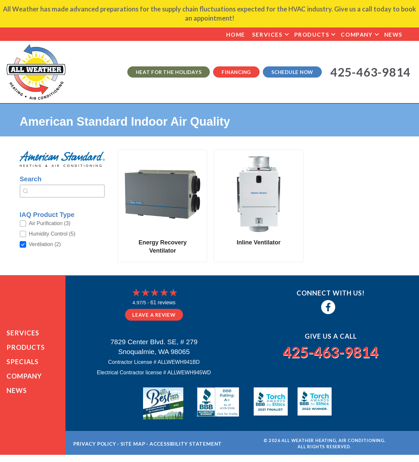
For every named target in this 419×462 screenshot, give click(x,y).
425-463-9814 (330, 351)
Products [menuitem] (312, 34)
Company (24, 379)
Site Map (132, 450)
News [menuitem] (393, 34)
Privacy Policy (94, 450)
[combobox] (62, 191)
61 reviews (163, 302)
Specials (23, 365)
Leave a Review (154, 315)
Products (26, 351)
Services (23, 336)
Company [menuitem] (357, 34)
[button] (287, 34)
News (17, 394)
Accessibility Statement (186, 450)
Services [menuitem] (267, 34)
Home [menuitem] (235, 34)
